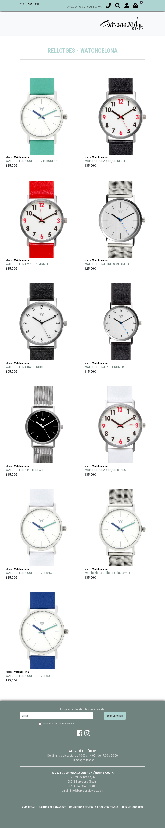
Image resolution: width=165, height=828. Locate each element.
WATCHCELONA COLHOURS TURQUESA (31, 161)
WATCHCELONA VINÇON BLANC (105, 470)
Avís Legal (28, 807)
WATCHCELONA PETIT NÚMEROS (105, 367)
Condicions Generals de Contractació (93, 807)
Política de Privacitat (52, 807)
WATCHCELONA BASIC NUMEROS (27, 367)
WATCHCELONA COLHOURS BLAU (28, 676)
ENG (22, 4)
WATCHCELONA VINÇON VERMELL (28, 264)
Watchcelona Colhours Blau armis (107, 573)
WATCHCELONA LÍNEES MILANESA (106, 264)
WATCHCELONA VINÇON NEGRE (105, 161)
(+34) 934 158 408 (85, 786)
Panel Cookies (132, 807)
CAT (30, 4)
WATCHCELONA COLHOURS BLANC (29, 573)
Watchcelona (21, 157)
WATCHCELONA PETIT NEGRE (25, 470)
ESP (37, 4)
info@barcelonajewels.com (86, 790)
